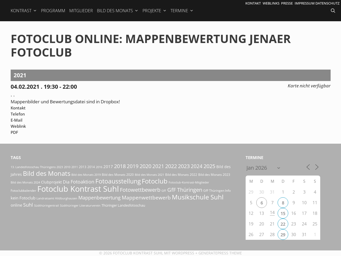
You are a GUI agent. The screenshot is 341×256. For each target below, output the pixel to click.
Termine (182, 10)
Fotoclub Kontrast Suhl (138, 252)
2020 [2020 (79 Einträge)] (145, 166)
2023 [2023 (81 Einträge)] (184, 166)
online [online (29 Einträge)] (16, 205)
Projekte (155, 10)
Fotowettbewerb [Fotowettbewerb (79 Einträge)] (140, 189)
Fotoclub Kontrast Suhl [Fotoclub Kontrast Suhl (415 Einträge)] (78, 189)
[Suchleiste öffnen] (333, 10)
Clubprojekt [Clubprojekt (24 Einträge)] (51, 182)
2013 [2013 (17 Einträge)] (82, 167)
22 (283, 224)
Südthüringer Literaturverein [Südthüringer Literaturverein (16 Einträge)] (80, 205)
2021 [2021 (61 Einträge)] (158, 166)
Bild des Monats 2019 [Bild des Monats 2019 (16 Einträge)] (86, 175)
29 (283, 235)
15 (283, 213)
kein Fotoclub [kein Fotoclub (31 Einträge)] (23, 197)
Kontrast (24, 10)
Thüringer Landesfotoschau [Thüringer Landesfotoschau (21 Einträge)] (123, 205)
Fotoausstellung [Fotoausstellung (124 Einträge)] (118, 181)
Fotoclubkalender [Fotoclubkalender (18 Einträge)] (23, 190)
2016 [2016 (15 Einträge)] (99, 167)
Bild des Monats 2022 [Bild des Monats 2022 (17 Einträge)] (181, 174)
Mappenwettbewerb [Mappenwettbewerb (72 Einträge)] (146, 197)
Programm (53, 11)
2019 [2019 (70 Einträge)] (133, 166)
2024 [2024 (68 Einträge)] (196, 166)
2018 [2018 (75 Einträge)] (120, 166)
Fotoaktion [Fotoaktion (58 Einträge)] (82, 181)
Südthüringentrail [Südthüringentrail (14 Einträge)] (46, 205)
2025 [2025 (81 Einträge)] (209, 166)
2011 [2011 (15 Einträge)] (74, 167)
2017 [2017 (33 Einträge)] (108, 166)
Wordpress (183, 252)
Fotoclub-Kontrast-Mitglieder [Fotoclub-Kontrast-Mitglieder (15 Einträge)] (189, 182)
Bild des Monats (118, 10)
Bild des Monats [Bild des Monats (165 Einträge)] (46, 173)
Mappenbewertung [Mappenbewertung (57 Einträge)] (99, 197)
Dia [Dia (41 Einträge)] (66, 182)
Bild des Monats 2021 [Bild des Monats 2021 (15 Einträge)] (149, 175)
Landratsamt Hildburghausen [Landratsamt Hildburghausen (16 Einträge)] (56, 198)
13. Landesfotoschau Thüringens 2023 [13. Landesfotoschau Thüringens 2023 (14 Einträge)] (37, 167)
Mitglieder (81, 11)
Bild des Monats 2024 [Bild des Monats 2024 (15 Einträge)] (25, 182)
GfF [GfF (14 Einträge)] (163, 191)
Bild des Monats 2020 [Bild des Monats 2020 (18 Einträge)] (118, 174)
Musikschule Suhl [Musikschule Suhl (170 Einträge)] (198, 197)
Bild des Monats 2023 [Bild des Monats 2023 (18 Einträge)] (214, 174)
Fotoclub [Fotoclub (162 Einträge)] (155, 181)
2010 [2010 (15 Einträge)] (67, 167)
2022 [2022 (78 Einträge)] (171, 166)
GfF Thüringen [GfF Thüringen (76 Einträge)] (184, 189)
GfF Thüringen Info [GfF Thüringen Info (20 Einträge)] (217, 190)
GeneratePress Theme (220, 252)
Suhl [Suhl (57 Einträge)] (28, 205)
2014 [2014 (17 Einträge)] (91, 167)
